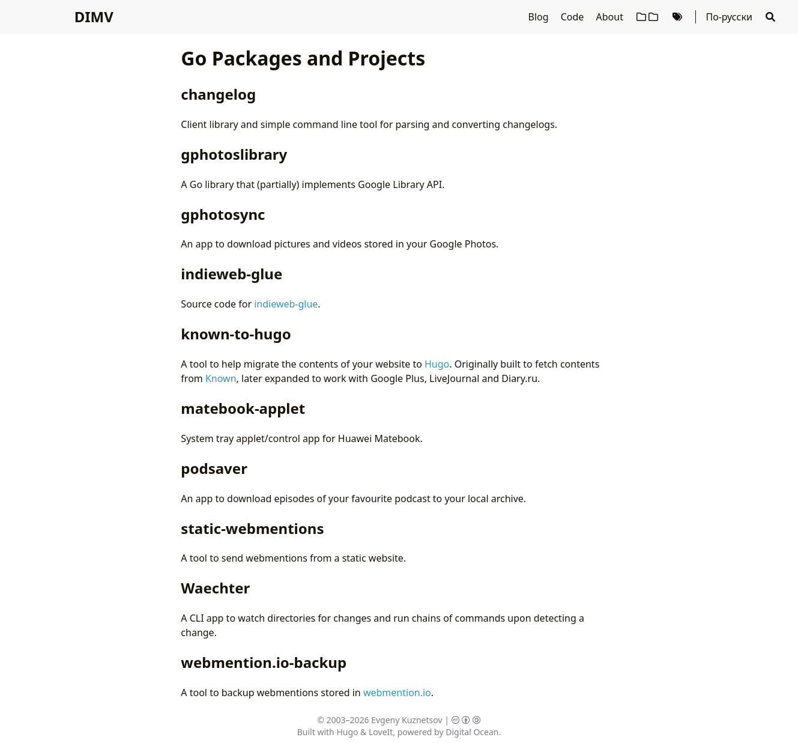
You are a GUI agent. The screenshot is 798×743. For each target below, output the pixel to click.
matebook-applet (243, 408)
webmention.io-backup (263, 662)
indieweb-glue (231, 274)
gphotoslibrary (234, 154)
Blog (539, 16)
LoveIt (381, 732)
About (611, 16)
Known (221, 378)
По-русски (729, 16)
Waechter (215, 588)
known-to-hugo (236, 334)
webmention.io (397, 692)
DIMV (93, 16)
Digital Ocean (472, 732)
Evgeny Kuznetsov (406, 720)
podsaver (214, 468)
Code (574, 16)
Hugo (437, 364)
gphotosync (223, 214)
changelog (218, 94)
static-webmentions (252, 528)
